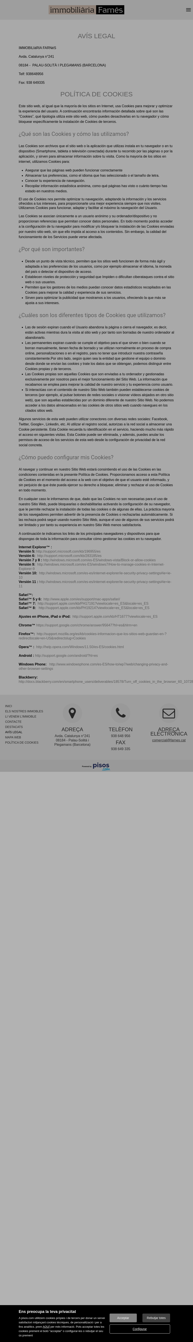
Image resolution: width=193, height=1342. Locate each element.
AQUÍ (46, 1326)
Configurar (140, 1329)
